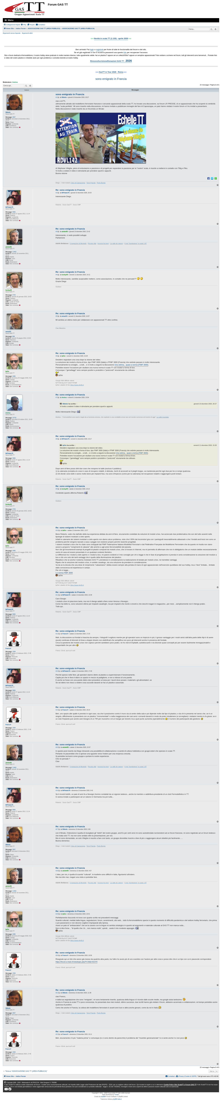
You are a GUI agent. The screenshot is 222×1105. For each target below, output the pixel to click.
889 (13, 336)
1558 (13, 651)
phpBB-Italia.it (117, 1099)
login (92, 49)
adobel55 (9, 247)
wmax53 (8, 331)
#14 (57, 710)
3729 (13, 295)
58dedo (8, 112)
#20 (57, 955)
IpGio (7, 371)
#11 (57, 595)
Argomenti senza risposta (11, 33)
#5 (56, 316)
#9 (56, 489)
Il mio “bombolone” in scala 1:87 (136, 243)
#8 (56, 439)
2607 (13, 117)
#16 (57, 790)
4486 (13, 376)
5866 (13, 212)
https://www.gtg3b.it (77, 385)
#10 (57, 530)
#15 (57, 747)
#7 (56, 397)
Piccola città (92, 243)
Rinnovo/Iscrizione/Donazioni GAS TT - (111, 60)
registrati (99, 49)
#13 (57, 671)
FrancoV (8, 648)
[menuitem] (23, 24)
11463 (14, 252)
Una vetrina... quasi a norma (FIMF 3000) (131, 365)
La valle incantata (163, 417)
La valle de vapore (116, 243)
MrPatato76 (9, 207)
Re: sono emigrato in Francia (70, 190)
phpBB (103, 1096)
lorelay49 (9, 290)
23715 (14, 417)
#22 (57, 1034)
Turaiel (116, 1094)
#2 (56, 193)
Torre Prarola (91, 183)
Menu (10, 20)
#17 (57, 829)
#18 (57, 871)
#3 (56, 231)
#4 (56, 275)
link (125, 52)
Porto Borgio (101, 183)
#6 (56, 356)
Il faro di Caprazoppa (78, 183)
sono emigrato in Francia (111, 78)
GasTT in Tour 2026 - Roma (111, 72)
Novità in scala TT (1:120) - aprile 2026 (111, 38)
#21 (57, 993)
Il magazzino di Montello (78, 243)
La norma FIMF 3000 (64, 573)
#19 (57, 914)
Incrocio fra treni (103, 243)
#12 (57, 634)
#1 (56, 97)
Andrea (15, 82)
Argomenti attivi (27, 33)
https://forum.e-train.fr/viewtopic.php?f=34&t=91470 (76, 962)
